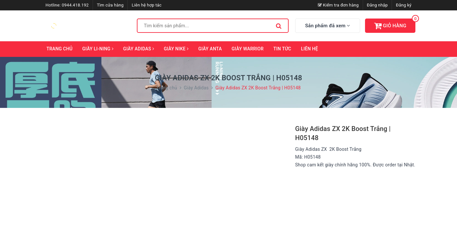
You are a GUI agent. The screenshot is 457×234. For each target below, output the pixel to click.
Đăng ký (403, 5)
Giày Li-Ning (97, 48)
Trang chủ (59, 48)
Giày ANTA (210, 48)
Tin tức (282, 48)
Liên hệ (309, 48)
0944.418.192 (75, 5)
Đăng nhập (377, 5)
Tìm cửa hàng (110, 5)
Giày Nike (176, 48)
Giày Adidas (138, 48)
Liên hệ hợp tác (147, 5)
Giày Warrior (248, 48)
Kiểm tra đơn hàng (338, 5)
